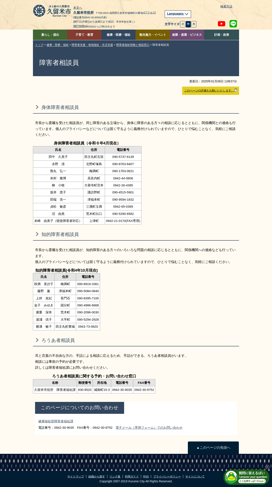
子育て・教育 (84, 34)
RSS (146, 476)
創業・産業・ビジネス (187, 34)
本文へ (77, 7)
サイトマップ (75, 476)
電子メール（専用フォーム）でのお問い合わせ (149, 427)
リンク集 (114, 476)
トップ (39, 44)
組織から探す (96, 476)
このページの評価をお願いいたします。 (210, 90)
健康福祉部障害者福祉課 (55, 421)
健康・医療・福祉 (118, 34)
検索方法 (226, 6)
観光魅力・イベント (152, 34)
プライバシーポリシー (167, 476)
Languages (178, 13)
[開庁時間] (79, 26)
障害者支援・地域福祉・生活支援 (92, 44)
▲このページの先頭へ (213, 447)
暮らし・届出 (50, 34)
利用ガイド (132, 476)
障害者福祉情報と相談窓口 (132, 44)
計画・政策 (221, 34)
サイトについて (195, 476)
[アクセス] (150, 12)
